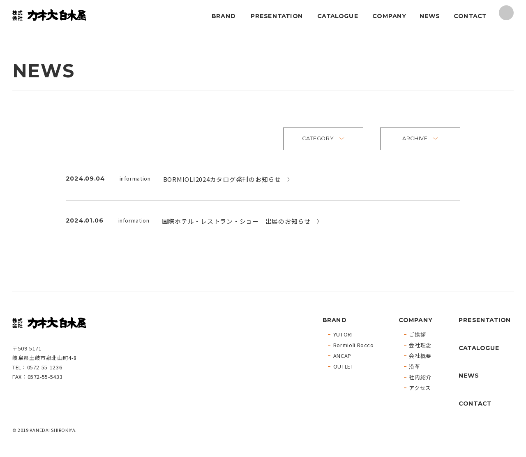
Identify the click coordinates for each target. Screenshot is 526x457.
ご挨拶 (417, 334)
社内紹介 (420, 377)
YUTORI (343, 334)
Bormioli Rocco (353, 345)
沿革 (414, 366)
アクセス (420, 388)
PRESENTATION (276, 16)
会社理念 (420, 345)
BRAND (223, 16)
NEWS (429, 16)
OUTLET (343, 366)
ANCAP (342, 356)
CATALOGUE (337, 16)
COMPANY (389, 16)
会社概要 (420, 356)
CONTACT (470, 16)
